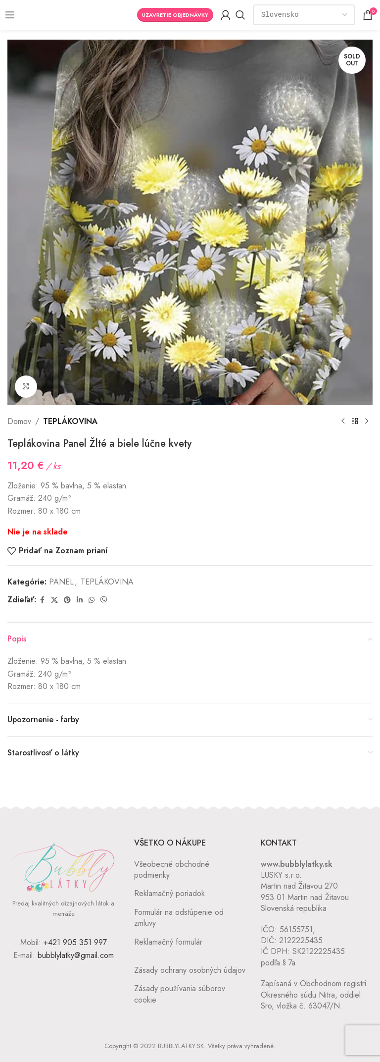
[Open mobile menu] (9, 15)
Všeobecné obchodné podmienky (171, 869)
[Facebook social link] (42, 600)
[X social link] (54, 600)
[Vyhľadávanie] (240, 15)
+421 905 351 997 (75, 942)
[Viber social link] (103, 600)
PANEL (61, 581)
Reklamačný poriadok (169, 893)
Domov (19, 421)
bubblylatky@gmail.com (76, 955)
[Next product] (367, 421)
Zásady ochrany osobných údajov (189, 970)
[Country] (304, 14)
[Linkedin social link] (80, 600)
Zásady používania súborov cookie (179, 994)
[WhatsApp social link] (91, 600)
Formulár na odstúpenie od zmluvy (179, 917)
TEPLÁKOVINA (70, 421)
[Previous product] (343, 421)
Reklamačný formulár (168, 942)
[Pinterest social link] (67, 600)
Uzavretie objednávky (175, 15)
